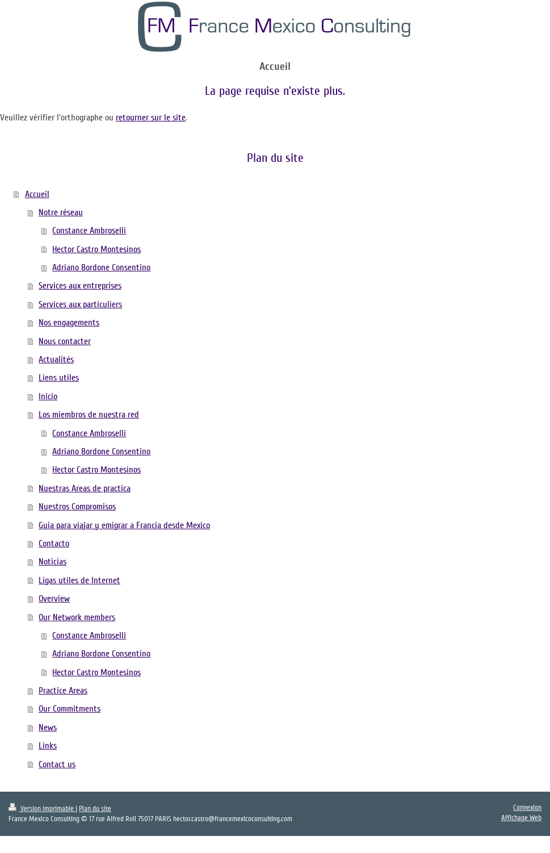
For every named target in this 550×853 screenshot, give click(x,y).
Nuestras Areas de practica (85, 488)
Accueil (37, 194)
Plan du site (95, 808)
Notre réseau (61, 212)
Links (48, 745)
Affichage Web (521, 817)
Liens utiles (59, 377)
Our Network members (77, 617)
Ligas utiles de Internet (79, 580)
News (48, 727)
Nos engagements (69, 322)
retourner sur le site (151, 117)
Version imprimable (42, 808)
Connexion (527, 807)
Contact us (57, 764)
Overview (54, 598)
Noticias (52, 561)
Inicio (48, 396)
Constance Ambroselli (89, 230)
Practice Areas (63, 690)
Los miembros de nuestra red (89, 414)
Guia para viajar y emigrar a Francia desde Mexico (124, 525)
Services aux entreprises (80, 285)
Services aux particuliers (80, 304)
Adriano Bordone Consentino (101, 267)
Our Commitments (69, 708)
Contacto (54, 543)
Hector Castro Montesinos (96, 249)
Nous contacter (65, 341)
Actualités (56, 359)
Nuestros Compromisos (77, 506)
